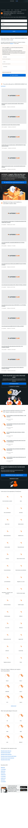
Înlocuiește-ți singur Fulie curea (6, 750)
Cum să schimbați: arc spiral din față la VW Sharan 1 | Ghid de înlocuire (16, 416)
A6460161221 (3, 778)
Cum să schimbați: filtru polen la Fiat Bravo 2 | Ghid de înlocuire (16, 433)
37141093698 (3, 781)
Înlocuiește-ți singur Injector (5, 759)
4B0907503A (3, 771)
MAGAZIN (12, 1)
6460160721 (3, 779)
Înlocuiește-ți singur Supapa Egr (6, 754)
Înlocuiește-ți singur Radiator (5, 752)
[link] (12, 43)
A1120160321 (3, 776)
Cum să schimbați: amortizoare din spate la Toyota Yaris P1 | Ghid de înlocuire (16, 441)
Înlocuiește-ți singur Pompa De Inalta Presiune (8, 756)
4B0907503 (3, 767)
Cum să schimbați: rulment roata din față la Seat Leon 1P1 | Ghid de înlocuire (16, 458)
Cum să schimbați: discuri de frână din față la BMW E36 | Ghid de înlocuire (16, 449)
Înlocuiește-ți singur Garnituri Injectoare (7, 757)
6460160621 (3, 772)
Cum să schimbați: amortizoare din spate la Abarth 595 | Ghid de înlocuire (16, 424)
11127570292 (3, 769)
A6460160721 (3, 774)
